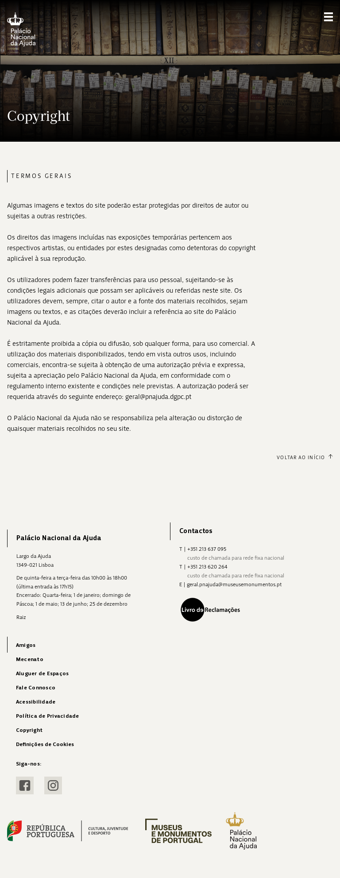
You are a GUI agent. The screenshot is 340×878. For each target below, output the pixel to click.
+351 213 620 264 (207, 567)
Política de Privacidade (47, 716)
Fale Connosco (35, 687)
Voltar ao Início (305, 457)
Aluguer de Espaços (42, 673)
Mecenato (29, 659)
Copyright (29, 730)
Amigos (25, 645)
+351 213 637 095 (206, 549)
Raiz (21, 617)
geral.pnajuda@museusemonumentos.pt (234, 584)
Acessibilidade (35, 702)
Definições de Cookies (45, 744)
